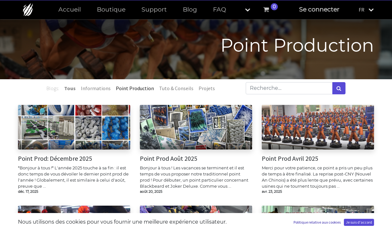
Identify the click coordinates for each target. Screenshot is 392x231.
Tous (70, 88)
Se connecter (319, 9)
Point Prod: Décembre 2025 (55, 158)
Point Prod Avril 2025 (290, 158)
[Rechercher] (338, 88)
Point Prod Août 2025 (168, 158)
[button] (242, 9)
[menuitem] (69, 9)
